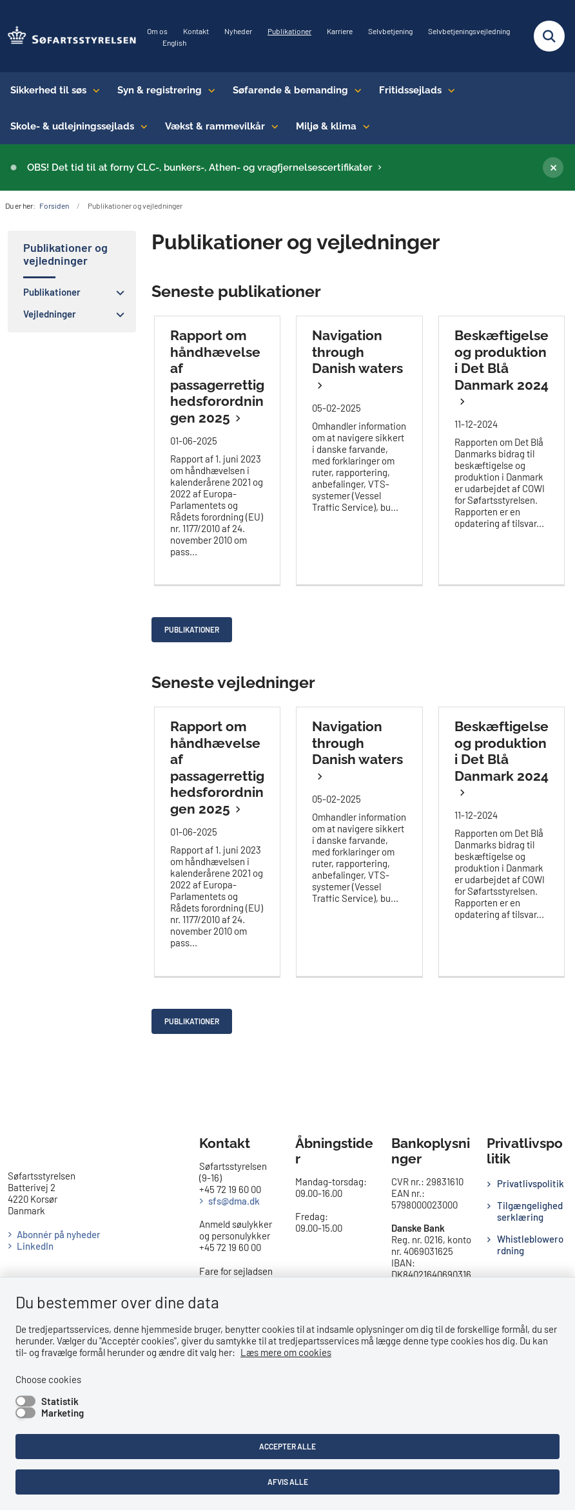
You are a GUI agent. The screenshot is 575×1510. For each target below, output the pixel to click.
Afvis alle (288, 1481)
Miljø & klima (326, 126)
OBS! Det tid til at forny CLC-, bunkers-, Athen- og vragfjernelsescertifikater (200, 167)
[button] (117, 292)
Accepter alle (287, 1446)
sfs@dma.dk (234, 1201)
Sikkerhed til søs (48, 90)
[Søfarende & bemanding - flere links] (355, 90)
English (174, 43)
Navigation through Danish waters (357, 351)
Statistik (60, 1401)
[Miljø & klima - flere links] (363, 126)
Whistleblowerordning (530, 1244)
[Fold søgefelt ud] (549, 36)
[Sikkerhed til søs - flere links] (93, 90)
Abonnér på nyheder (59, 1234)
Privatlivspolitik (530, 1183)
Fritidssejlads (410, 90)
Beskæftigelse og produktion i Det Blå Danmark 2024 (501, 360)
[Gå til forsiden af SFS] (68, 36)
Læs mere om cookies (285, 1352)
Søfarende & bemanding (290, 90)
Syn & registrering (159, 90)
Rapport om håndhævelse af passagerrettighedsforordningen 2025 (217, 376)
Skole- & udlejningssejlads (72, 126)
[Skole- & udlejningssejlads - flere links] (141, 126)
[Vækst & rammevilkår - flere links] (271, 126)
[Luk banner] (553, 167)
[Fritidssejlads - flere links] (448, 90)
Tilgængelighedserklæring (530, 1211)
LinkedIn (35, 1246)
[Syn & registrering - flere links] (208, 90)
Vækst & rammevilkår (215, 126)
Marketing (62, 1413)
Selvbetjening (390, 31)
